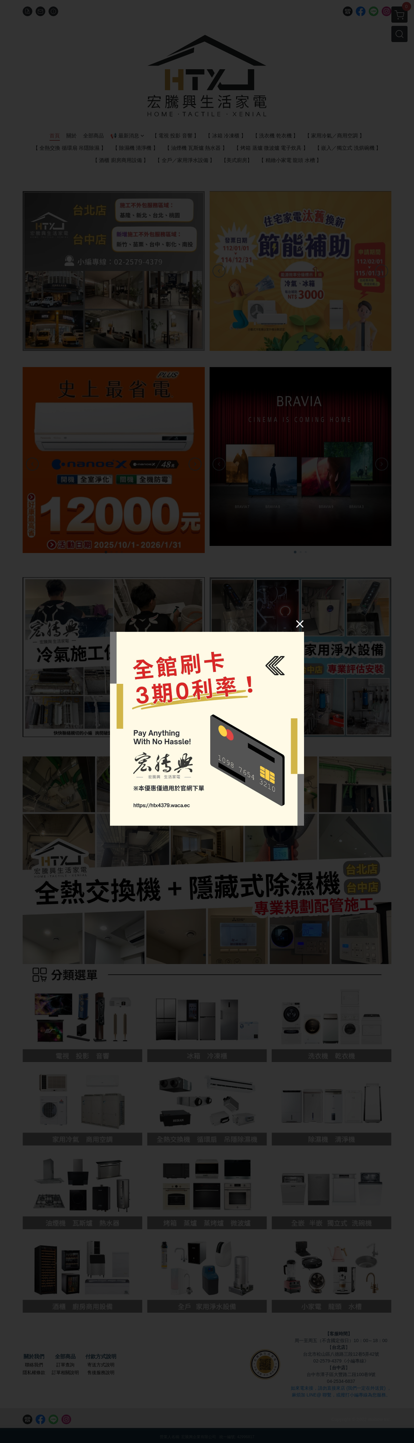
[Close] (299, 623)
